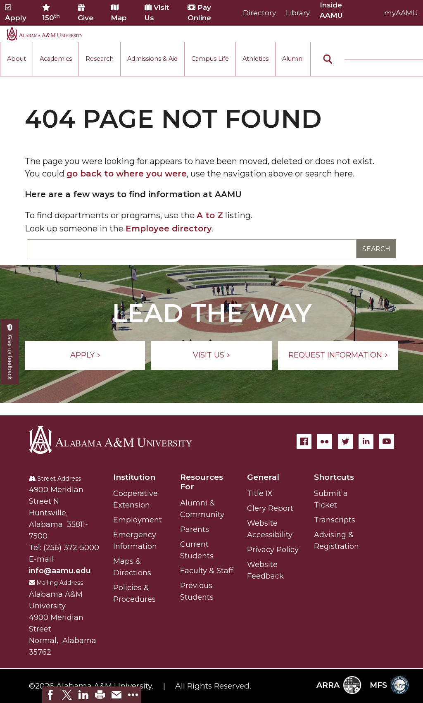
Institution (134, 477)
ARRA (338, 685)
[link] (50, 694)
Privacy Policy (273, 549)
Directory (259, 13)
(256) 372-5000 (71, 547)
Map (119, 13)
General (263, 477)
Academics (56, 58)
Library (298, 13)
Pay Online (199, 12)
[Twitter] (345, 441)
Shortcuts (334, 477)
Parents (194, 529)
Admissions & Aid (152, 58)
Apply (15, 13)
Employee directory (169, 229)
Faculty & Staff (206, 570)
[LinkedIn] (366, 441)
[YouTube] (386, 441)
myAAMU (401, 13)
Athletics (255, 58)
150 (51, 13)
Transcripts (334, 519)
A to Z (210, 215)
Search (376, 249)
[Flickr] (324, 441)
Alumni (293, 58)
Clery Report (270, 508)
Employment (137, 519)
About (16, 58)
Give (85, 13)
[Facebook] (304, 441)
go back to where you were (127, 174)
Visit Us (157, 12)
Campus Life (210, 58)
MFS (389, 685)
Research (100, 58)
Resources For (201, 481)
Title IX (260, 493)
